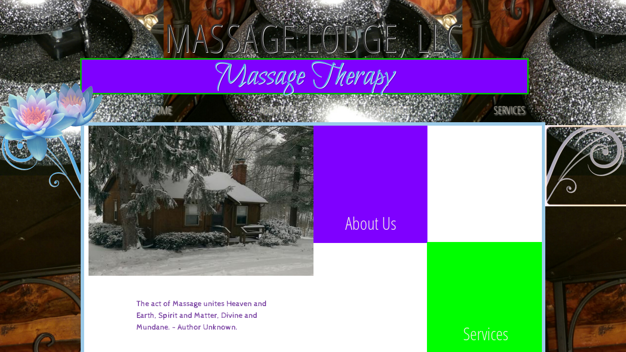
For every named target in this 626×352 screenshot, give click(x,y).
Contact (393, 109)
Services (509, 109)
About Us (277, 109)
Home (161, 109)
